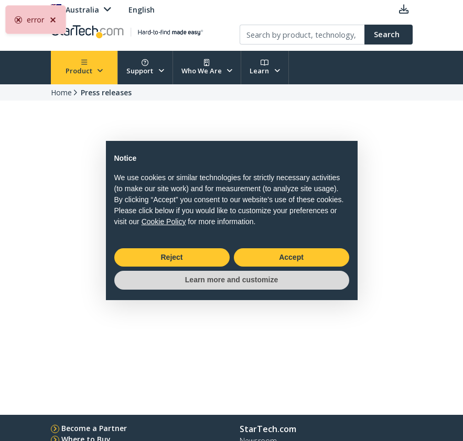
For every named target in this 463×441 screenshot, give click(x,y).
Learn (265, 67)
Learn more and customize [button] (231, 279)
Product (84, 67)
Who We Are (207, 67)
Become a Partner (94, 428)
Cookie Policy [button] (164, 221)
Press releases (106, 92)
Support (145, 67)
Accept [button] (291, 257)
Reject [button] (171, 257)
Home (61, 92)
